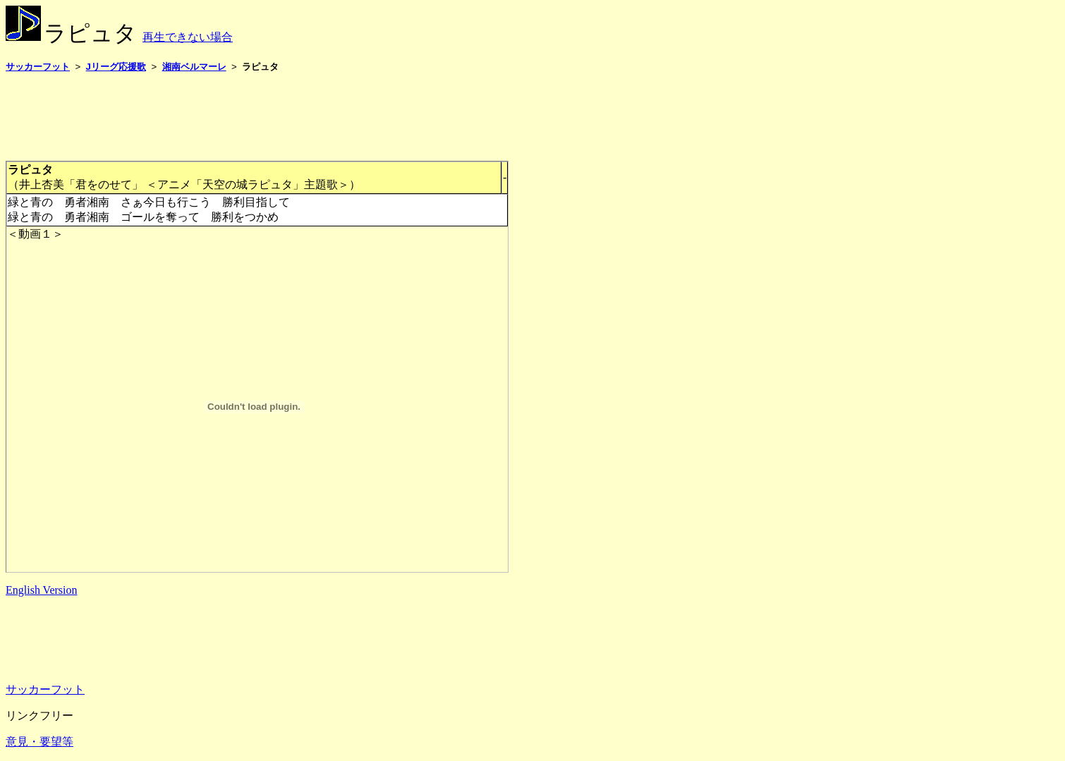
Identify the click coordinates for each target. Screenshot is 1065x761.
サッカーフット (45, 689)
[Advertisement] (262, 116)
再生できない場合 (187, 37)
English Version (41, 590)
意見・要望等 (39, 742)
